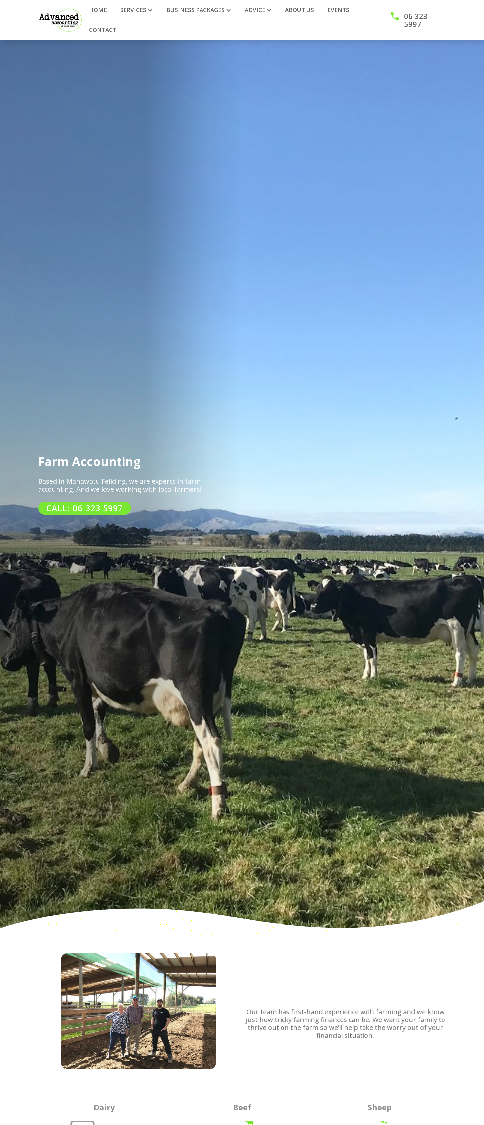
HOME (98, 10)
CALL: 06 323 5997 (84, 508)
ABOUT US (299, 10)
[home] (60, 20)
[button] (137, 10)
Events (338, 10)
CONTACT (102, 30)
